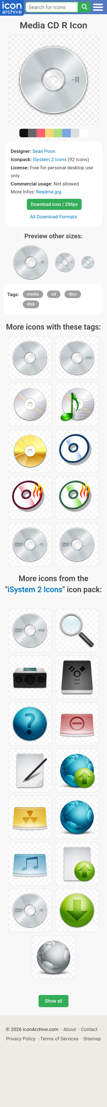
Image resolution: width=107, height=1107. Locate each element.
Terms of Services (59, 1038)
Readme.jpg (48, 192)
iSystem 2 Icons (49, 159)
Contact (89, 1029)
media (33, 294)
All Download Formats (53, 217)
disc (73, 294)
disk (31, 304)
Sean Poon (44, 151)
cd (53, 294)
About (69, 1029)
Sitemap (92, 1038)
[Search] (84, 7)
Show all (53, 1001)
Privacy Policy (20, 1038)
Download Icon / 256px (54, 204)
